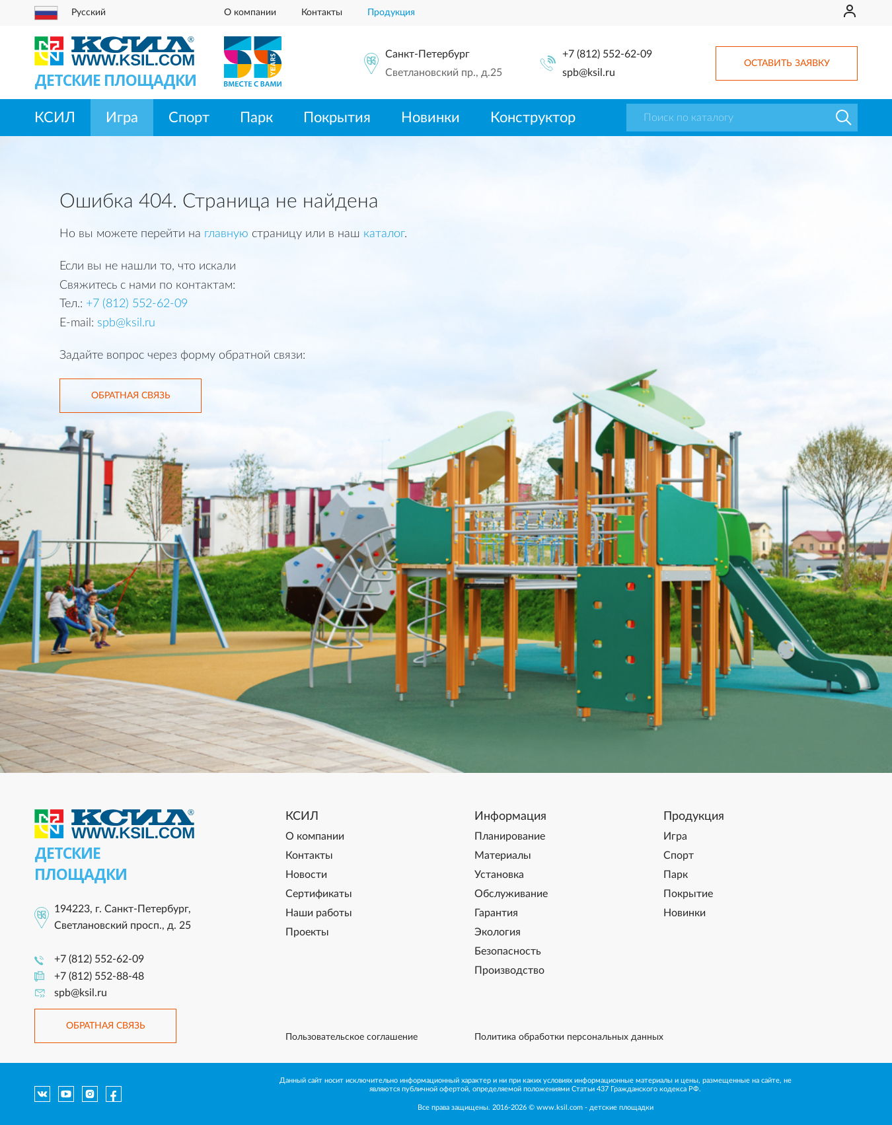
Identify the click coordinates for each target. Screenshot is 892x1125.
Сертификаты (318, 894)
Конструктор (533, 117)
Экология (497, 932)
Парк (256, 117)
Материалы (502, 855)
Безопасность (507, 951)
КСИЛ (54, 117)
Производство (509, 970)
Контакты (321, 12)
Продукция (391, 12)
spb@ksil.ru (588, 72)
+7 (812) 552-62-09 (607, 54)
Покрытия (337, 117)
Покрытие (688, 894)
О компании (250, 12)
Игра (122, 117)
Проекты (307, 932)
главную (226, 234)
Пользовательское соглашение (351, 1037)
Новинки (430, 117)
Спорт (188, 117)
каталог (383, 234)
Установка (499, 874)
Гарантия (496, 913)
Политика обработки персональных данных (568, 1037)
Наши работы (318, 913)
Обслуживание (511, 894)
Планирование (509, 836)
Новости (306, 874)
